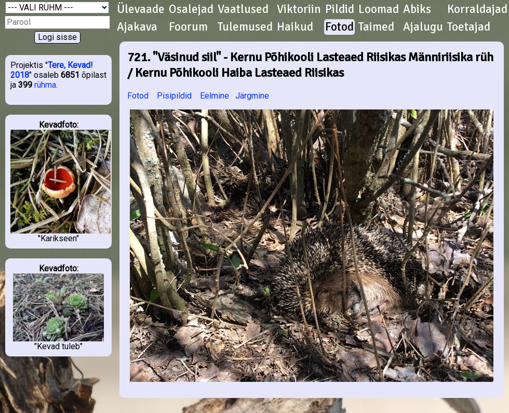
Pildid (339, 9)
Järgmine (252, 96)
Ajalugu (423, 27)
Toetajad (468, 27)
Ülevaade (141, 9)
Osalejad (191, 9)
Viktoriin (299, 9)
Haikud (295, 27)
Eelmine (214, 96)
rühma (45, 85)
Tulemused (245, 27)
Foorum (188, 27)
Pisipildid (174, 96)
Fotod (339, 27)
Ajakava (137, 27)
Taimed (376, 27)
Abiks (417, 9)
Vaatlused (243, 9)
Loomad (378, 9)
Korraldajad (477, 9)
